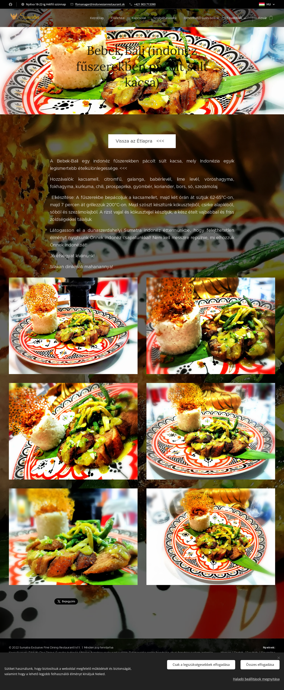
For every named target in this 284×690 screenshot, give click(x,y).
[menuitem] (93, 18)
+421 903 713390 (145, 4)
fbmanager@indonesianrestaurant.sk (100, 4)
